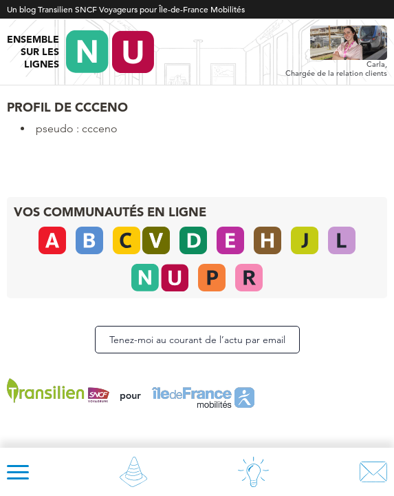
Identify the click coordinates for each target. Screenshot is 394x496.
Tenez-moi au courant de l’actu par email (197, 339)
